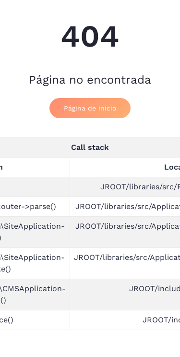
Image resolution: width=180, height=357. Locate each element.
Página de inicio (90, 108)
